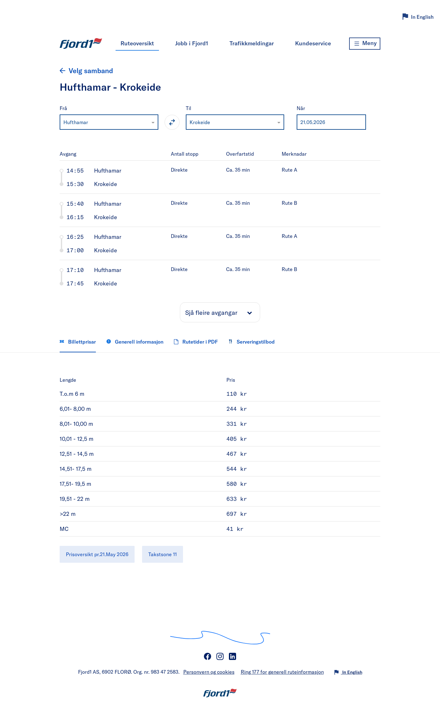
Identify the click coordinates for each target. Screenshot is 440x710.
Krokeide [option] (200, 122)
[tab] (220, 177)
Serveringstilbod (251, 342)
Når (301, 108)
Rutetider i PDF (196, 342)
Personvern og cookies (209, 672)
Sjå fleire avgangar (211, 312)
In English (422, 17)
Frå (63, 108)
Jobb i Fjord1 (191, 43)
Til (188, 108)
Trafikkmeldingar (252, 43)
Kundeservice (313, 43)
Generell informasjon (134, 342)
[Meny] (364, 44)
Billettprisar (78, 342)
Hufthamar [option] (75, 122)
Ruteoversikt (137, 43)
